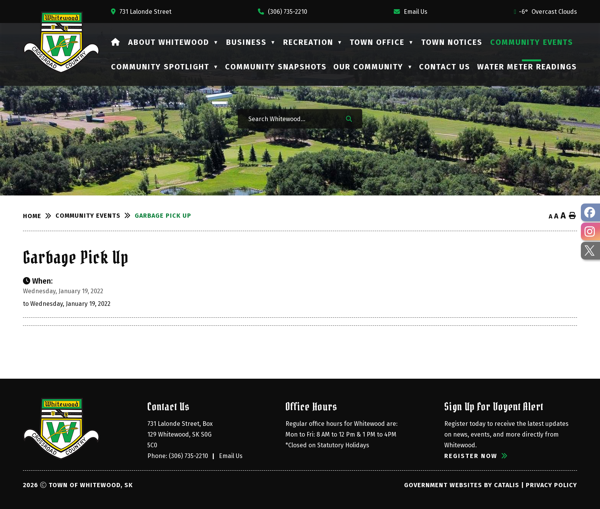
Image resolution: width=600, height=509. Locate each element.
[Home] (116, 42)
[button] (349, 118)
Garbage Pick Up (163, 215)
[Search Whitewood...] (292, 118)
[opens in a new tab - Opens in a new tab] (590, 212)
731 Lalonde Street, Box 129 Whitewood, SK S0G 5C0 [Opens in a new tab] (180, 434)
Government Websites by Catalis (461, 485)
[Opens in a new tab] (141, 11)
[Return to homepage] (39, 216)
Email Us (231, 456)
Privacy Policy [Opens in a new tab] (551, 485)
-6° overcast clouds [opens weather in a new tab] (548, 11)
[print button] (572, 216)
